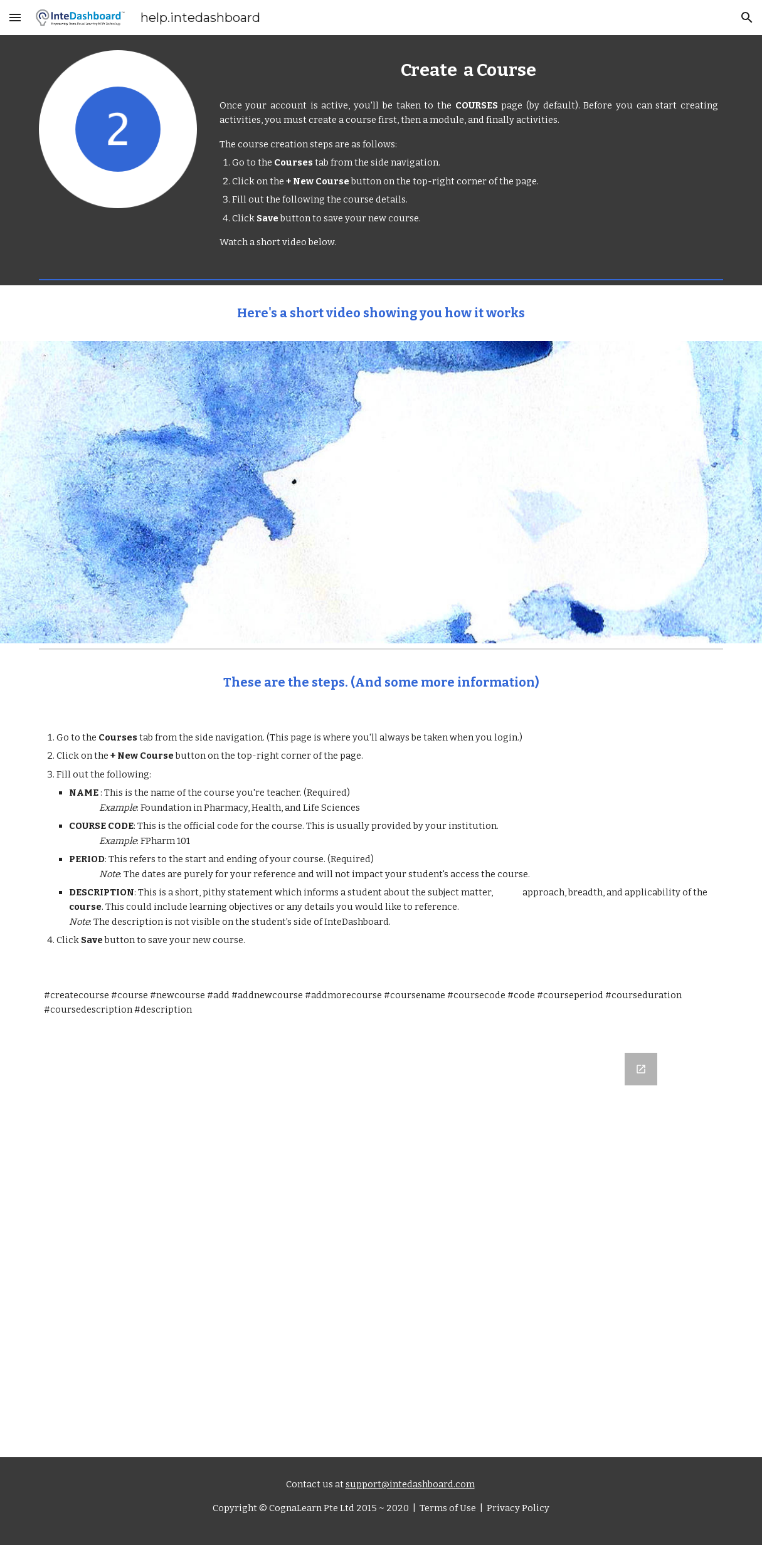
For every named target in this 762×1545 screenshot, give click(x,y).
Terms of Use (447, 1508)
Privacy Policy (517, 1508)
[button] (15, 17)
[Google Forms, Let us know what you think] (381, 1247)
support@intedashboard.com (410, 1484)
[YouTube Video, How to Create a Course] (381, 492)
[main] (468, 70)
